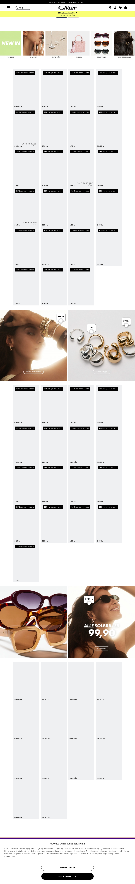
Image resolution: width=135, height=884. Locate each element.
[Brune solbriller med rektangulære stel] (54, 760)
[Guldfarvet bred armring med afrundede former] (109, 167)
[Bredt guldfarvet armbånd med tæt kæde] (54, 405)
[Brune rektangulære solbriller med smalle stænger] (26, 799)
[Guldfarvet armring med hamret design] (81, 483)
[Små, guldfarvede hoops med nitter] (26, 405)
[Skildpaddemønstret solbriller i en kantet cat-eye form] (26, 760)
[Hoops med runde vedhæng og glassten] (109, 405)
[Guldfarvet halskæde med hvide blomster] (81, 285)
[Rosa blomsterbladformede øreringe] (81, 246)
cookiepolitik (9, 856)
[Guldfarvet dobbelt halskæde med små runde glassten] (109, 483)
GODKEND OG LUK (68, 876)
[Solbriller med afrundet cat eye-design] (109, 721)
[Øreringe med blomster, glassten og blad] (81, 207)
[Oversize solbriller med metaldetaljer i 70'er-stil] (81, 721)
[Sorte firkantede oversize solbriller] (109, 681)
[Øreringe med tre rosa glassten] (26, 562)
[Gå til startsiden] (67, 7)
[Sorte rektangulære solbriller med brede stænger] (109, 760)
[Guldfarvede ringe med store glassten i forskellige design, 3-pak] (81, 128)
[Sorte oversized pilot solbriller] (54, 681)
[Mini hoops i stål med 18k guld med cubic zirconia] (26, 207)
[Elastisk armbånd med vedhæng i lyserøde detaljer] (109, 523)
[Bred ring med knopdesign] (81, 405)
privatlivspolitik (104, 854)
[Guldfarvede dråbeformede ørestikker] (26, 444)
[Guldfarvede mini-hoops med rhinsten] (109, 246)
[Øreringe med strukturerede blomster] (54, 523)
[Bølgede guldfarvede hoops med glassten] (26, 483)
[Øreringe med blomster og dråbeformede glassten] (81, 89)
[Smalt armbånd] (81, 523)
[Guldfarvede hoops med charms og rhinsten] (54, 167)
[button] (116, 7)
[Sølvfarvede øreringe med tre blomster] (109, 207)
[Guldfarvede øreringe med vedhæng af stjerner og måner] (54, 285)
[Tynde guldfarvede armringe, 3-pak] (26, 285)
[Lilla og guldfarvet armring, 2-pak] (54, 483)
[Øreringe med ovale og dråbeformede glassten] (54, 128)
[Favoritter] (121, 7)
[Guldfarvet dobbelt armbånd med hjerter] (109, 89)
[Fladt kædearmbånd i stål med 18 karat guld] (81, 167)
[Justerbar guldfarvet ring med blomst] (26, 167)
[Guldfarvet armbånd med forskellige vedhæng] (26, 246)
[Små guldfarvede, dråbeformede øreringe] (109, 128)
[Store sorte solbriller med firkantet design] (26, 721)
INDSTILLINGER (67, 867)
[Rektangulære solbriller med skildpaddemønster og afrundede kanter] (81, 681)
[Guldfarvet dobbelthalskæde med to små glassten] (26, 523)
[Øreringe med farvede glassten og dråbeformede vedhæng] (54, 444)
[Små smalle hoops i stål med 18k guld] (26, 128)
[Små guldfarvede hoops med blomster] (109, 444)
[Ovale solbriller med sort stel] (81, 760)
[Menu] (9, 8)
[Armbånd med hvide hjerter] (54, 207)
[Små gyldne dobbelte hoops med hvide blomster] (26, 89)
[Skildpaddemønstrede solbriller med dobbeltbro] (54, 721)
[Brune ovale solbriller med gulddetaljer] (26, 681)
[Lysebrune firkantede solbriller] (54, 799)
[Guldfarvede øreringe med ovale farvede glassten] (81, 444)
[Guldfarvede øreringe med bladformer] (54, 89)
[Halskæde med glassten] (54, 246)
